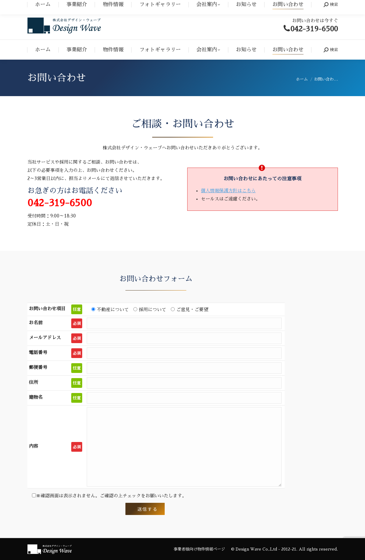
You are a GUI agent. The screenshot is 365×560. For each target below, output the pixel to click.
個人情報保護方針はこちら (228, 190)
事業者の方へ (326, 6)
